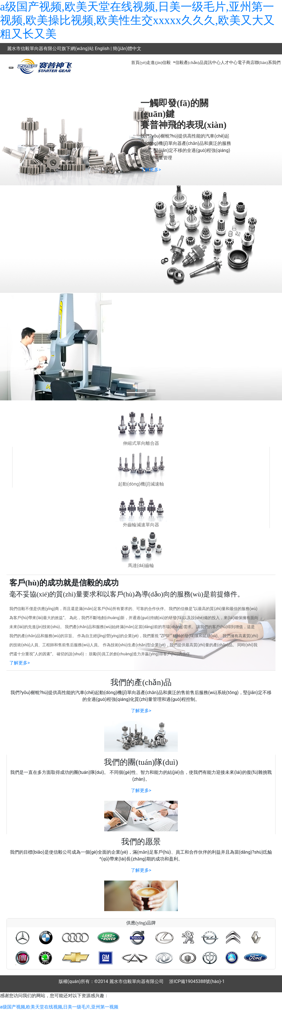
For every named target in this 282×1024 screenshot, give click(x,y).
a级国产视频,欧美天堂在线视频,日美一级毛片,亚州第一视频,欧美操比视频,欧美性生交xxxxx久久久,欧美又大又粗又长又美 (137, 20)
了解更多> (150, 169)
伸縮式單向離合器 (141, 443)
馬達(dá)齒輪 (141, 565)
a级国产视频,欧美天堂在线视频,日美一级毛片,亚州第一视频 (59, 1007)
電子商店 (246, 62)
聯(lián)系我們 (268, 62)
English (102, 48)
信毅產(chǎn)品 (189, 62)
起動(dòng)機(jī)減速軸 (141, 484)
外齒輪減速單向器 (141, 524)
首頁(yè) (138, 62)
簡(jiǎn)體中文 (127, 48)
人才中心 (229, 62)
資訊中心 (212, 62)
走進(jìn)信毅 (159, 62)
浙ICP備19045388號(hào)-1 (197, 981)
